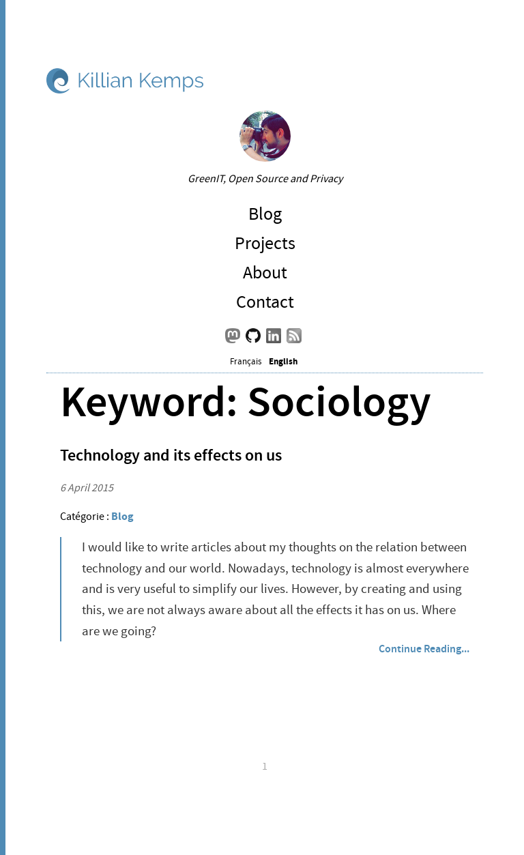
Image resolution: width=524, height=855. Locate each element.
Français (245, 361)
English (283, 361)
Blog (265, 214)
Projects (265, 243)
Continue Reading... (424, 648)
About (265, 272)
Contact (265, 302)
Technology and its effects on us (171, 455)
